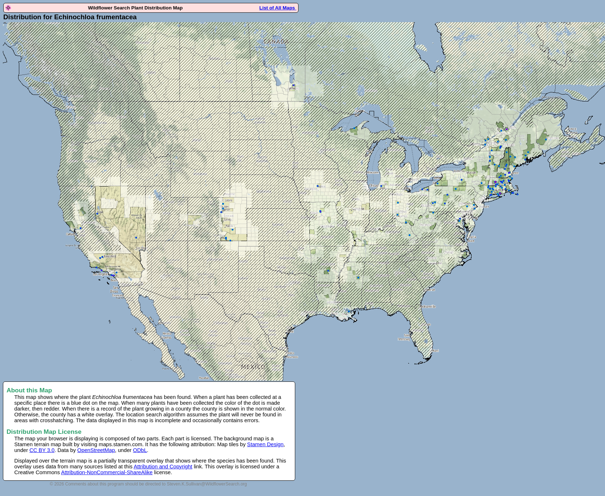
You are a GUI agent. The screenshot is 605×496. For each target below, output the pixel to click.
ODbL (140, 450)
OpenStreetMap (96, 450)
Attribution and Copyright (163, 466)
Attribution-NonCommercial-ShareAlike (107, 472)
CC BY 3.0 (42, 450)
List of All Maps (277, 8)
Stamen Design (265, 444)
